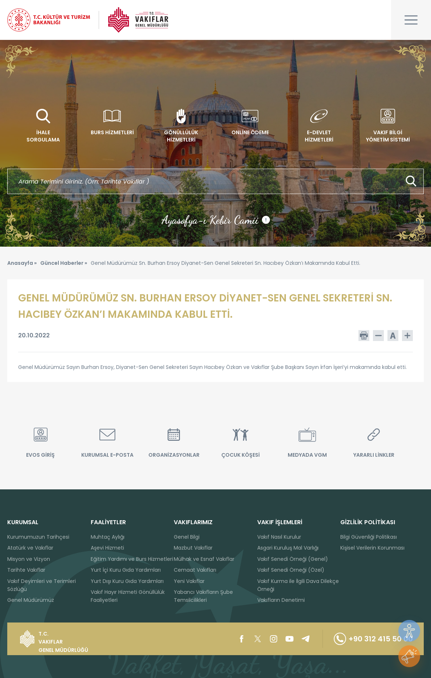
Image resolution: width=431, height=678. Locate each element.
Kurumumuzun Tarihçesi (38, 537)
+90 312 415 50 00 (373, 639)
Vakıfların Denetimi (281, 600)
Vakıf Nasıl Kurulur (279, 537)
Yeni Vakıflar (189, 581)
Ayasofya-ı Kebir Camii (215, 220)
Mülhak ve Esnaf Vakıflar (204, 559)
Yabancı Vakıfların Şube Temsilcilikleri (203, 596)
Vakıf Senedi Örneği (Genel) (292, 559)
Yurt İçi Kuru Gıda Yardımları (126, 570)
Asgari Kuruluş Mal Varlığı (288, 547)
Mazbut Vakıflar (193, 547)
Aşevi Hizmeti (107, 547)
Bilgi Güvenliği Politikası (368, 537)
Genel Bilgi (187, 537)
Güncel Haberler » (63, 263)
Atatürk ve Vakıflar (30, 547)
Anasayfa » (22, 263)
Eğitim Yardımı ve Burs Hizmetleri (132, 559)
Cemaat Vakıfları (195, 570)
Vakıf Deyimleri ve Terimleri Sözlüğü (41, 585)
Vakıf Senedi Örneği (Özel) (290, 570)
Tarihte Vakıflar (26, 570)
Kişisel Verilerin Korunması (372, 547)
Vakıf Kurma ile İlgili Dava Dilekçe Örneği (298, 585)
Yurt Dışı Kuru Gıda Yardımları (127, 581)
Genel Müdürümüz (30, 600)
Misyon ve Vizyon (28, 559)
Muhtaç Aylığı (107, 537)
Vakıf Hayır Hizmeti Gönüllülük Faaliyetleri (128, 596)
